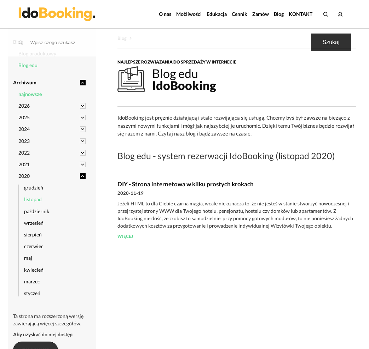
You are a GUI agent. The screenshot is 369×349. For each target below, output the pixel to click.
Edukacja (217, 14)
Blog (279, 14)
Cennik (239, 14)
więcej (125, 236)
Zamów (260, 14)
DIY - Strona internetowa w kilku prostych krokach (185, 184)
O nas (165, 14)
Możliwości (189, 14)
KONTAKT (300, 14)
